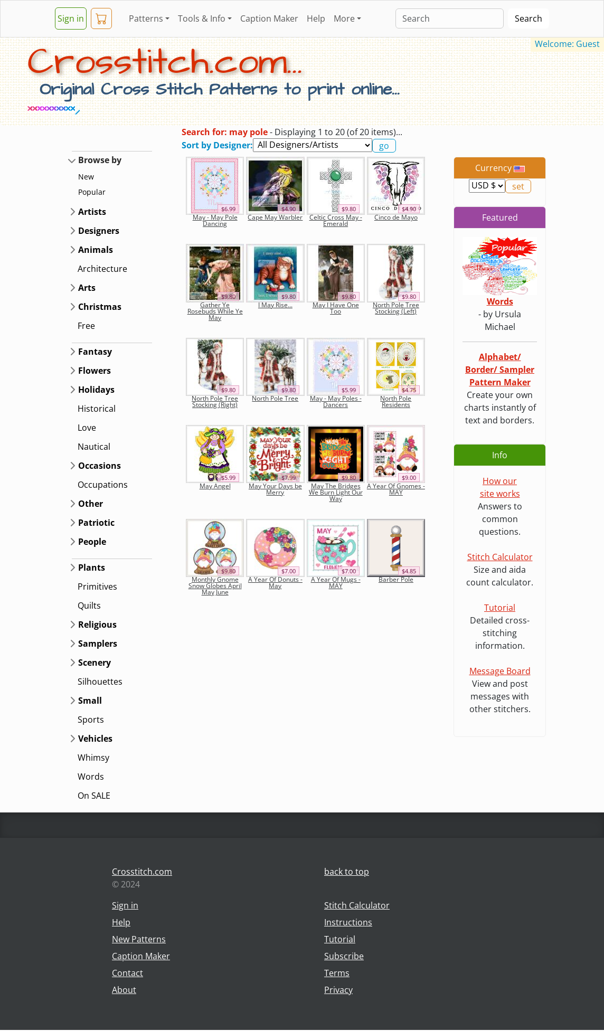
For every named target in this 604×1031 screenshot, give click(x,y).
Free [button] (86, 326)
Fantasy (95, 351)
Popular (92, 192)
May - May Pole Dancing (215, 220)
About (124, 990)
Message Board (500, 671)
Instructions (348, 922)
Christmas (99, 307)
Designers (98, 231)
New (86, 177)
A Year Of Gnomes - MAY (396, 489)
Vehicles (95, 738)
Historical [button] (97, 408)
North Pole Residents (395, 401)
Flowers (94, 370)
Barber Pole (396, 579)
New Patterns (139, 939)
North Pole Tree (275, 398)
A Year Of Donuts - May (275, 582)
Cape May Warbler (275, 217)
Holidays (96, 389)
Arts (87, 288)
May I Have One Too (336, 308)
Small (90, 700)
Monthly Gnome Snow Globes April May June (215, 586)
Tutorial (499, 607)
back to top (346, 871)
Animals (95, 250)
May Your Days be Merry (275, 489)
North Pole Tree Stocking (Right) (215, 401)
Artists (92, 211)
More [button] (344, 18)
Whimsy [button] (93, 757)
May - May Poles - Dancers (336, 401)
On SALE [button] (94, 795)
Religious (97, 624)
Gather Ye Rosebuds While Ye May (215, 311)
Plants (91, 567)
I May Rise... (275, 304)
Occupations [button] (103, 484)
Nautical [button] (94, 446)
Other (90, 503)
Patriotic (96, 522)
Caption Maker (269, 18)
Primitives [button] (97, 586)
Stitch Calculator (500, 557)
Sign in (71, 18)
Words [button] (91, 776)
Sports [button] (91, 719)
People (92, 541)
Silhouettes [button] (100, 681)
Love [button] (87, 427)
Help (316, 18)
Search (528, 18)
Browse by (99, 160)
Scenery (94, 662)
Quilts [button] (89, 605)
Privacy (338, 990)
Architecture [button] (102, 269)
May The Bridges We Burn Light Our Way (336, 492)
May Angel (215, 485)
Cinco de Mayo (396, 217)
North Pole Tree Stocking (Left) (396, 308)
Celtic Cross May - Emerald (335, 220)
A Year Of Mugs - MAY (336, 582)
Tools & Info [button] (201, 18)
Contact (127, 973)
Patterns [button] (146, 18)
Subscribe (344, 956)
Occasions (99, 465)
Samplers (97, 643)
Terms (337, 973)
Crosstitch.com (142, 871)
